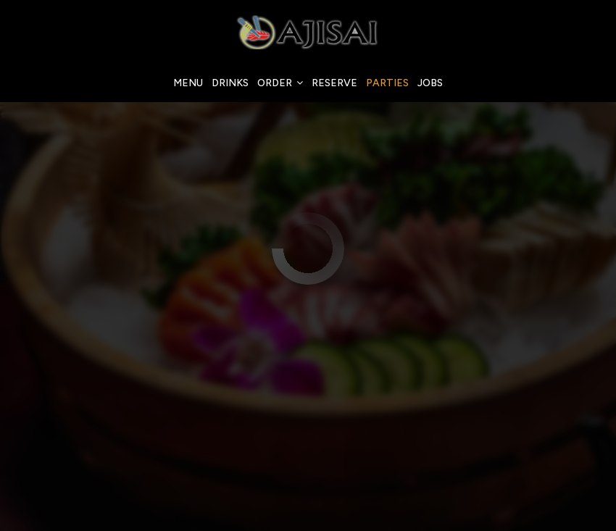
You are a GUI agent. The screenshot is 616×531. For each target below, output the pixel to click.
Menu (188, 83)
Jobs (430, 83)
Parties (387, 83)
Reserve (334, 83)
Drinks (230, 83)
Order (280, 83)
